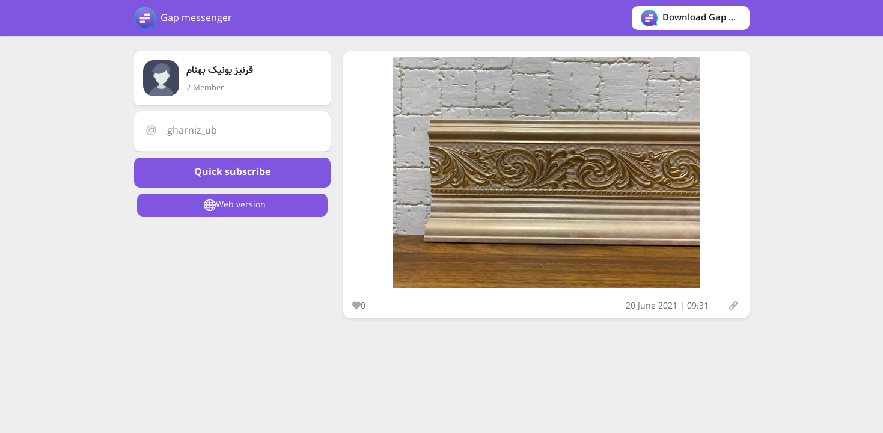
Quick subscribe (232, 172)
